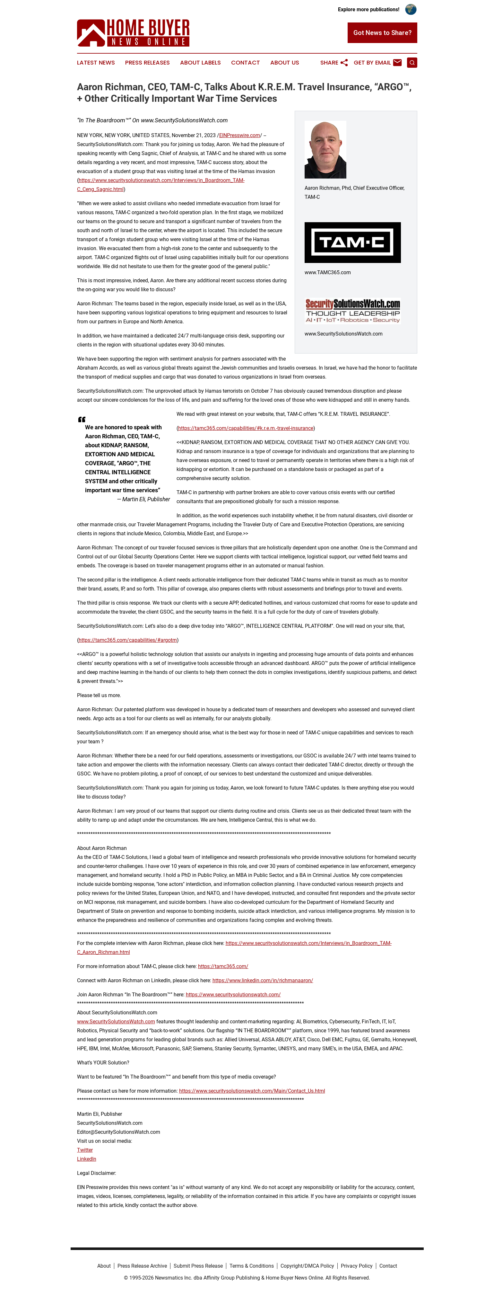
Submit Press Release (198, 1266)
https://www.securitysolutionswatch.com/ (233, 995)
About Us (284, 62)
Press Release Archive (142, 1266)
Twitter (85, 1150)
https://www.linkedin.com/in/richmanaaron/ (262, 980)
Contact (245, 62)
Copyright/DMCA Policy (307, 1266)
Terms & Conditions (252, 1266)
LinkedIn (86, 1159)
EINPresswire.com (239, 135)
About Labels (200, 62)
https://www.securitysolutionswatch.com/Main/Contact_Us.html (252, 1091)
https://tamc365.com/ (223, 966)
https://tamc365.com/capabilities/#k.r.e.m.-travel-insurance (245, 428)
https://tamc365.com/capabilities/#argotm (128, 640)
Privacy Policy (357, 1266)
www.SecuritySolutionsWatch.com (116, 1022)
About (104, 1266)
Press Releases (147, 62)
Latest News (96, 62)
